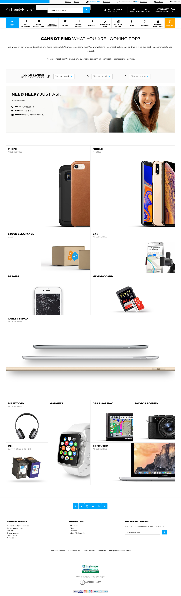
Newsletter (11, 538)
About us (68, 2)
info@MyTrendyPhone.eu (32, 115)
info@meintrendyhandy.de (120, 550)
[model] (102, 76)
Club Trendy (12, 535)
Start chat (28, 111)
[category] (139, 76)
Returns (76, 2)
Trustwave (158, 2)
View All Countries (77, 533)
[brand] (64, 76)
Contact (73, 531)
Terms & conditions (15, 528)
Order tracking (13, 533)
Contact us (143, 2)
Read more (106, 2)
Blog (72, 528)
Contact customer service (18, 526)
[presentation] (69, 10)
